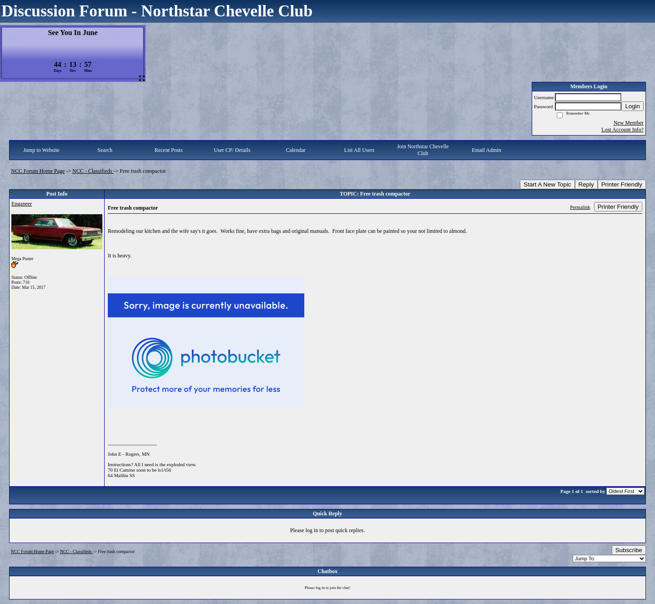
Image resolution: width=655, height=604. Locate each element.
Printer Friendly (621, 184)
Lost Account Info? (622, 129)
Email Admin (486, 150)
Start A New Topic (547, 184)
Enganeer (21, 204)
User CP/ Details (232, 150)
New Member (629, 123)
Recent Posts (169, 150)
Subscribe (628, 550)
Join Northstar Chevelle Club (423, 149)
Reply (586, 184)
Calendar (295, 150)
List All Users (359, 150)
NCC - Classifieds (92, 171)
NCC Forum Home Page (38, 171)
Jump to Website (41, 150)
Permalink (580, 207)
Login (632, 106)
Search (104, 150)
